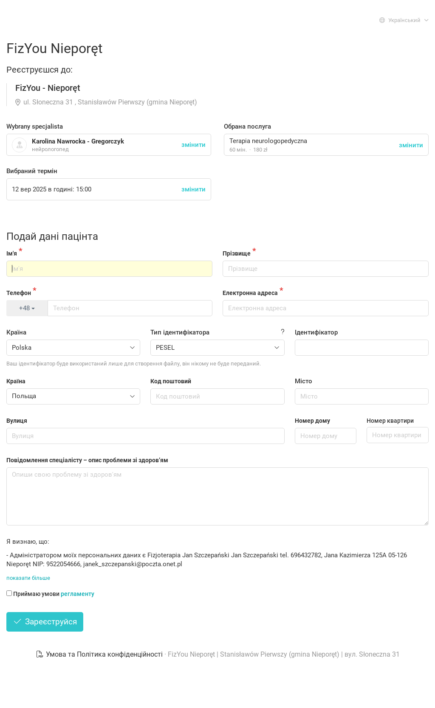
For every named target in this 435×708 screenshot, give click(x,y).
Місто (303, 381)
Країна (16, 332)
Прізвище (237, 253)
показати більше (28, 578)
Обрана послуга (247, 126)
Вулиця (16, 420)
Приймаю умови (50, 593)
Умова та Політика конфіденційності (100, 654)
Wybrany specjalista (34, 126)
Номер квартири (390, 420)
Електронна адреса (250, 292)
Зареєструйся (45, 622)
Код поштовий (170, 381)
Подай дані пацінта (52, 236)
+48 (27, 308)
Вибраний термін (31, 171)
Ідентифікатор (316, 332)
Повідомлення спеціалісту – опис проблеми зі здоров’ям (87, 460)
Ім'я (11, 253)
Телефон (18, 292)
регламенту (77, 593)
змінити (411, 145)
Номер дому (312, 420)
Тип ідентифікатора (179, 332)
